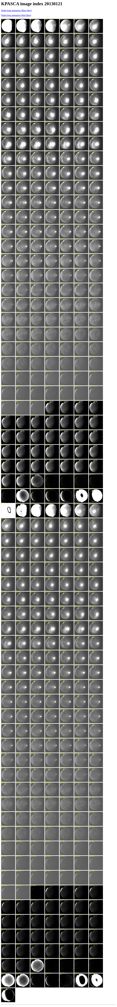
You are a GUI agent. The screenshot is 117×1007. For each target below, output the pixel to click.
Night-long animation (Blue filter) (16, 10)
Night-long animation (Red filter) (16, 15)
